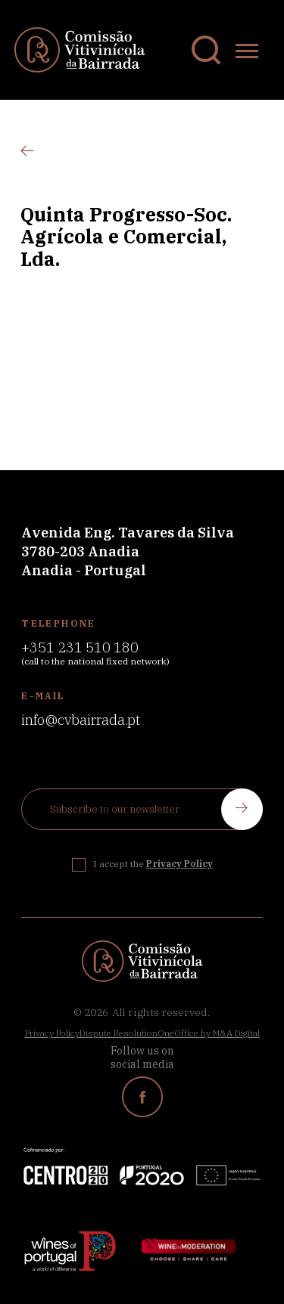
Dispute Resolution (119, 1033)
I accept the (153, 863)
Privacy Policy (52, 1033)
